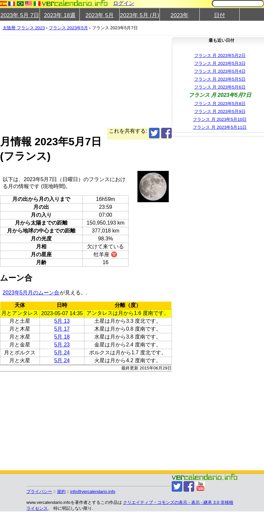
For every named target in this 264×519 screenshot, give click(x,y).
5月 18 (62, 337)
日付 (219, 15)
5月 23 (62, 344)
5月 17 (62, 329)
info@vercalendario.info (92, 491)
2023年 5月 (99, 15)
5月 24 (62, 352)
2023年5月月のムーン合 (31, 292)
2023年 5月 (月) (139, 15)
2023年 (179, 15)
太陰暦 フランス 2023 (24, 27)
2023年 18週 (59, 15)
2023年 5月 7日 (19, 15)
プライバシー (39, 491)
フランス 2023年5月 (68, 27)
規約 (61, 491)
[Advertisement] (124, 82)
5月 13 (62, 321)
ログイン (123, 3)
